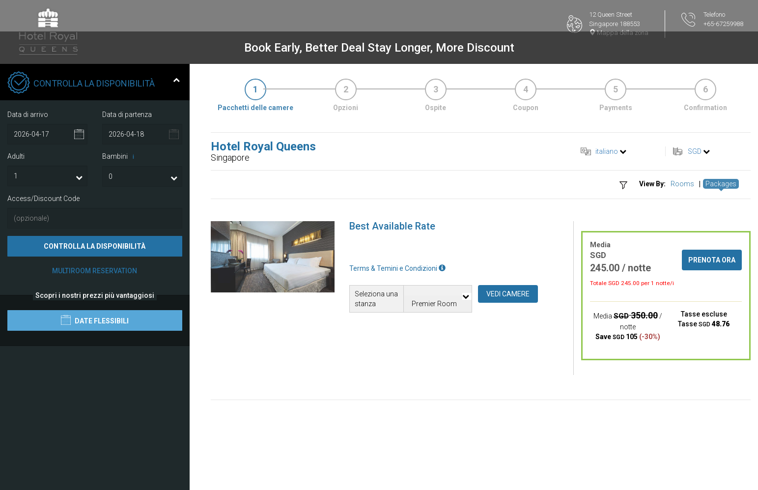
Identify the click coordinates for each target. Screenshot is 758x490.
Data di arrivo (27, 114)
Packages (720, 184)
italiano (606, 151)
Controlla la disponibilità (94, 246)
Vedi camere (508, 294)
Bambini (120, 156)
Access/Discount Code (43, 198)
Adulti (16, 156)
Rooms (682, 184)
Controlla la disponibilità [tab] (93, 83)
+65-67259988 (723, 24)
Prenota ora (711, 260)
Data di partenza (127, 114)
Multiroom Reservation (94, 271)
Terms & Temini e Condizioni (397, 268)
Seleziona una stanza (376, 299)
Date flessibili (95, 320)
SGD (695, 151)
